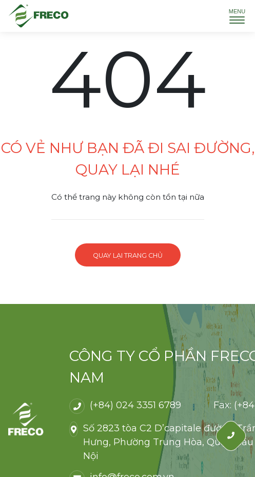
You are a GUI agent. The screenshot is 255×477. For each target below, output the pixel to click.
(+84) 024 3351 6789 (135, 405)
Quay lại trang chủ (128, 255)
